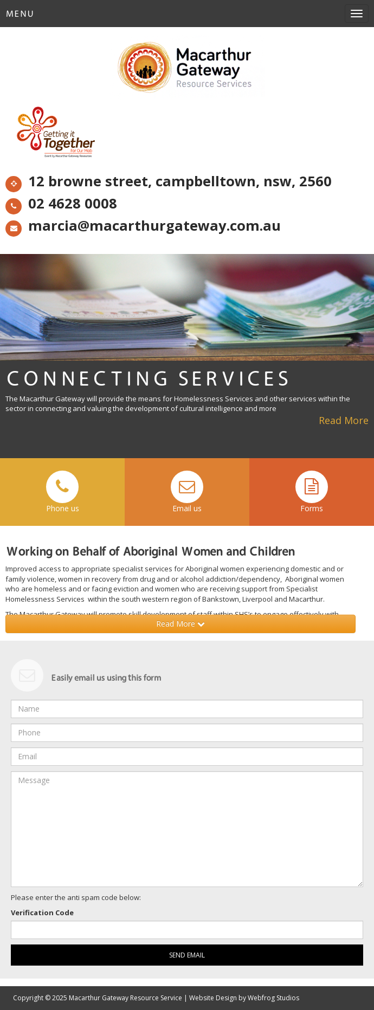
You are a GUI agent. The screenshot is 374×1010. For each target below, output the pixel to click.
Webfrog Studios (273, 997)
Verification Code (42, 912)
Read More (344, 420)
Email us (187, 492)
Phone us (62, 492)
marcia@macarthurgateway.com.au (143, 227)
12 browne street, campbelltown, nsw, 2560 (168, 182)
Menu (19, 13)
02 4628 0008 (61, 204)
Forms (311, 492)
